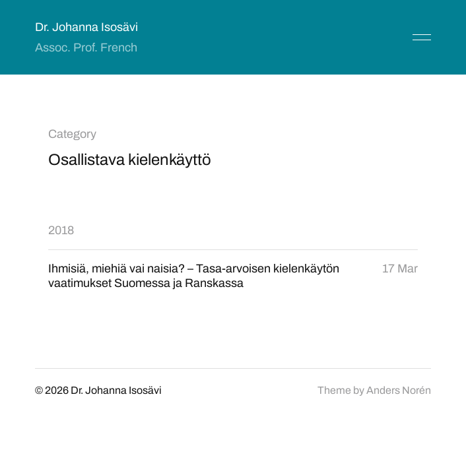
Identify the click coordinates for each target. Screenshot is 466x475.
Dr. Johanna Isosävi (86, 27)
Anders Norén (398, 390)
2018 (61, 230)
